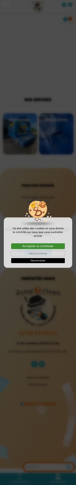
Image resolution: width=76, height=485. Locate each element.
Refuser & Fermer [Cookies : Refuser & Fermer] (38, 253)
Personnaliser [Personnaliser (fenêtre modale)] (38, 260)
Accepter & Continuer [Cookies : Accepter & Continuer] (38, 246)
